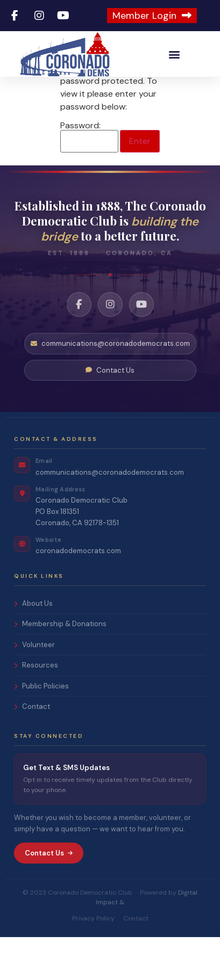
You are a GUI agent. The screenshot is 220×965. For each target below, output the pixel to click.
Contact (32, 734)
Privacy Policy (93, 946)
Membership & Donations (60, 652)
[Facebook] (79, 332)
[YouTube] (141, 332)
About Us (33, 631)
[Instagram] (110, 332)
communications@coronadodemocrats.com (110, 371)
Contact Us (110, 398)
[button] (174, 54)
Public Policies (41, 714)
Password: (89, 164)
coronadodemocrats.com (78, 578)
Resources (36, 693)
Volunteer (34, 672)
